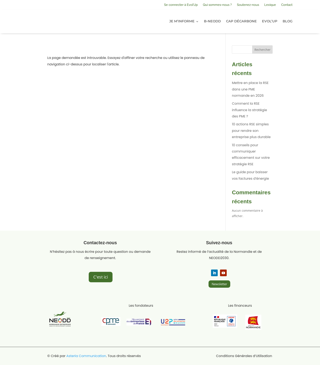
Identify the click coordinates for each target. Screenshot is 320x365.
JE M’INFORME (182, 21)
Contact (286, 5)
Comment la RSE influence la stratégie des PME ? (249, 110)
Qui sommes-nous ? (217, 5)
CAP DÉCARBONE (241, 21)
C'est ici (100, 277)
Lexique (270, 5)
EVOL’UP (269, 21)
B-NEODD (212, 21)
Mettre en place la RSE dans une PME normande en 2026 (250, 89)
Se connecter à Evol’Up (181, 5)
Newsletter (219, 284)
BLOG (287, 21)
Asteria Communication (86, 356)
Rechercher (262, 50)
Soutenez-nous (248, 5)
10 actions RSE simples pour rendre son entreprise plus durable (251, 130)
